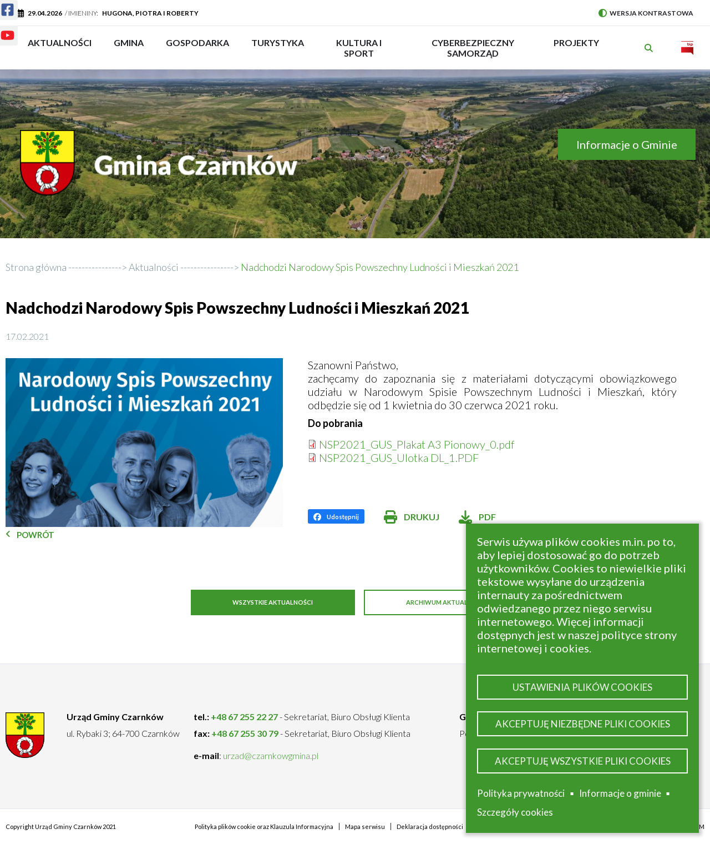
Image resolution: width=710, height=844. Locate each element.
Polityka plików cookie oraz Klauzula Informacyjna (264, 826)
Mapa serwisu (365, 826)
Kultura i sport (359, 47)
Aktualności (60, 42)
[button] (144, 442)
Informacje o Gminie (626, 144)
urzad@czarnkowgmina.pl (270, 755)
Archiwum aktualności (454, 602)
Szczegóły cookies (515, 812)
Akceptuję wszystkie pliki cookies (583, 760)
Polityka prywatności (521, 793)
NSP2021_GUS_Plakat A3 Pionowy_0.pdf (417, 444)
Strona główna (36, 267)
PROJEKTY (576, 47)
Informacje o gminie (620, 793)
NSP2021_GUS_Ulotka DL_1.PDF (399, 457)
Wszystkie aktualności (266, 602)
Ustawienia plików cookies (582, 683)
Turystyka (277, 47)
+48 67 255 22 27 (244, 716)
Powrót (35, 535)
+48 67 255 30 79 (244, 732)
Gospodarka (197, 47)
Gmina (132, 47)
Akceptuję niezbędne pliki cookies (582, 721)
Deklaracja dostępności (430, 826)
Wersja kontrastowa (646, 13)
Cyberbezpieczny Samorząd (473, 47)
